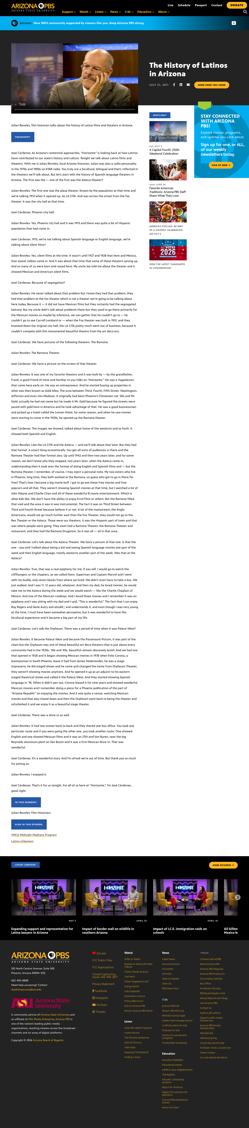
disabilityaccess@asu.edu (26, 989)
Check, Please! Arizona (136, 971)
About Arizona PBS (210, 964)
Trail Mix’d (129, 976)
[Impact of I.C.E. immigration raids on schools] (185, 881)
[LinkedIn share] (183, 85)
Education (168, 1053)
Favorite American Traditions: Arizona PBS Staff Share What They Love (167, 191)
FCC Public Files (102, 960)
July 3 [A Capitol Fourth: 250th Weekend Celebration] (155, 146)
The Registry (168, 1074)
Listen (128, 1021)
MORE (223, 865)
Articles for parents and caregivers (174, 1037)
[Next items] (238, 897)
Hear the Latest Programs (138, 1027)
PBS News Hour (170, 988)
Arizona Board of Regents (48, 1040)
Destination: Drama (134, 996)
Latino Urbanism (22, 841)
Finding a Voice (132, 1057)
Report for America (172, 1087)
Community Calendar (211, 978)
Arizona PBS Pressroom (212, 973)
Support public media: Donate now (211, 1019)
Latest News (168, 959)
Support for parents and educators (174, 1093)
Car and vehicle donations (213, 1057)
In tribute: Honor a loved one (215, 1047)
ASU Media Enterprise (41, 1019)
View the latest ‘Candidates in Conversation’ (167, 266)
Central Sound (131, 1032)
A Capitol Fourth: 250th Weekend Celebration (164, 151)
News (165, 953)
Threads (98, 1011)
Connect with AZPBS (210, 959)
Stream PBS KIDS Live (173, 1010)
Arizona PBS (63, 1019)
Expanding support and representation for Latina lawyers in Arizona (42, 930)
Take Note (129, 1047)
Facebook (99, 991)
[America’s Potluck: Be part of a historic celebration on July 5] (168, 203)
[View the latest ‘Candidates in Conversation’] (168, 241)
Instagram (100, 998)
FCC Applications (103, 967)
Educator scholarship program (173, 1081)
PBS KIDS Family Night (173, 1015)
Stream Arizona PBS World (138, 1010)
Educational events (172, 1064)
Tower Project (207, 1052)
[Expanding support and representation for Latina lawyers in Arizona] (43, 881)
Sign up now (221, 165)
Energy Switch (131, 986)
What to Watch (132, 959)
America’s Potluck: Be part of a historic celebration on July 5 (166, 230)
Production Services (210, 988)
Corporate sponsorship (212, 1042)
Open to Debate (170, 978)
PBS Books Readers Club (212, 993)
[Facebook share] (176, 85)
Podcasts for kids (171, 1030)
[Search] (244, 12)
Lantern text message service (177, 1020)
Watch (128, 953)
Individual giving (208, 1038)
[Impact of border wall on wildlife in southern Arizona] (114, 881)
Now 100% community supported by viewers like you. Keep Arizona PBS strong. (89, 23)
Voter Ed (166, 983)
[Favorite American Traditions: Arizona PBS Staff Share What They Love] (168, 161)
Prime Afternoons (133, 1001)
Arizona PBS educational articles (175, 1101)
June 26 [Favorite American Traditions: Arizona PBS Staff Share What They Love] (157, 184)
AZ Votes (166, 973)
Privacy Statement (103, 984)
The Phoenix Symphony (136, 1037)
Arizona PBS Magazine (211, 969)
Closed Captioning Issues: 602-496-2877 (105, 975)
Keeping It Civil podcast (136, 1052)
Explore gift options (210, 1012)
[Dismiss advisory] (234, 23)
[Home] (32, 7)
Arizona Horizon (171, 964)
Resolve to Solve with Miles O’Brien (138, 965)
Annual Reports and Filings (214, 998)
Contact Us (205, 1008)
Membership (206, 1033)
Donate (99, 953)
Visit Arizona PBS (208, 1003)
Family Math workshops (174, 1042)
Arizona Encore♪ (133, 1042)
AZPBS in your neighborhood (177, 1069)
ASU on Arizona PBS (134, 1005)
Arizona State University (55, 1014)
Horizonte (167, 969)
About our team (170, 1107)
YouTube (99, 1005)
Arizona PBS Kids (170, 1005)
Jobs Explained (132, 991)
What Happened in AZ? (136, 981)
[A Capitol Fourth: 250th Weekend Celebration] (168, 123)
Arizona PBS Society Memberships (210, 1027)
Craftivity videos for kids (174, 1025)
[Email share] (190, 85)
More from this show (212, 85)
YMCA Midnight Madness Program (34, 835)
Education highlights (172, 1060)
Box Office (205, 983)
